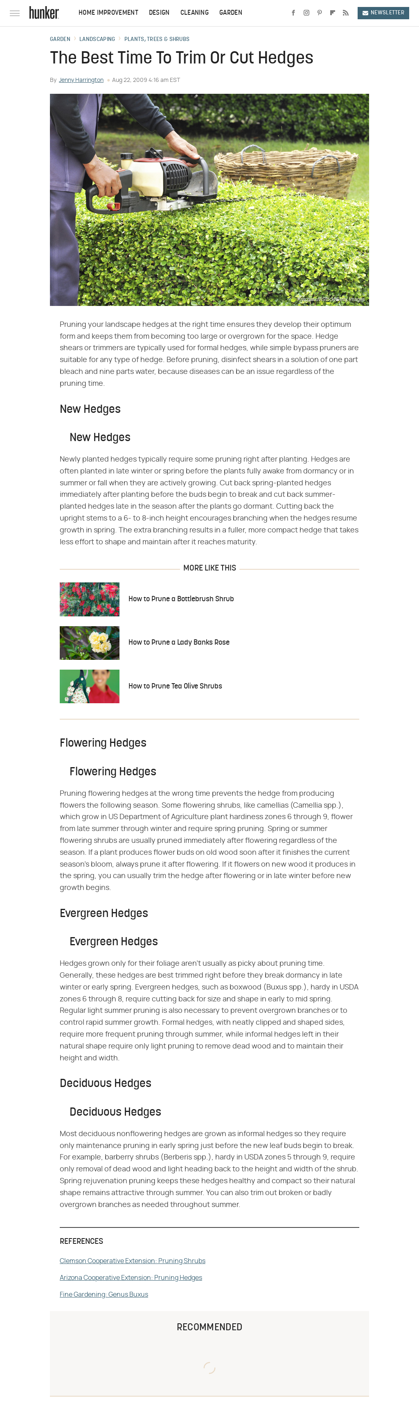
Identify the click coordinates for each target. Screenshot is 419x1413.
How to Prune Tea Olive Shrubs (175, 687)
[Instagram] (306, 13)
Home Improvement (108, 13)
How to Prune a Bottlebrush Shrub (181, 599)
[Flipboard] (332, 13)
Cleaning (194, 13)
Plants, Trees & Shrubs (157, 40)
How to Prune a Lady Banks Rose (179, 643)
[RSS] (345, 13)
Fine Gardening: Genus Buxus (104, 1294)
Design (159, 13)
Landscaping (97, 40)
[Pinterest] (319, 13)
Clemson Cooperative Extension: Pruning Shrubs (132, 1261)
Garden (230, 13)
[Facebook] (293, 13)
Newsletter (383, 13)
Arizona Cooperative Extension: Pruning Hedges (131, 1278)
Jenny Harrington (81, 80)
